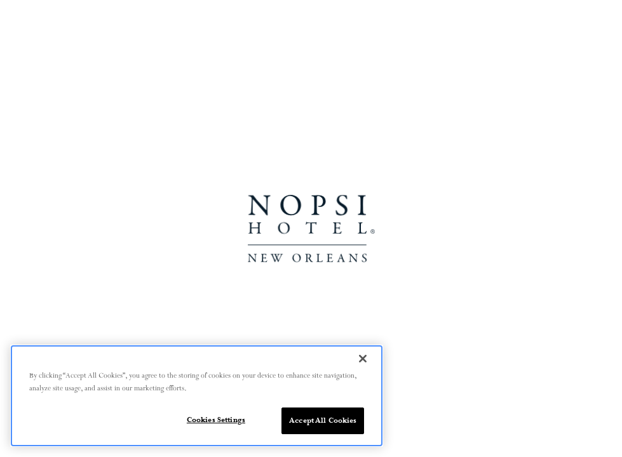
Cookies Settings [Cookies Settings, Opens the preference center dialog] (216, 420)
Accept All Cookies (322, 420)
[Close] (363, 359)
